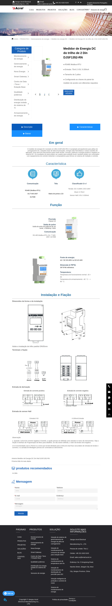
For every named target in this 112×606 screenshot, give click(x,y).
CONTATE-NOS (83, 10)
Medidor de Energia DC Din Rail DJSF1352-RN (34, 458)
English (89, 3)
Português (103, 3)
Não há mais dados (24, 461)
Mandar (21, 513)
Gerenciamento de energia (40, 39)
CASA (31, 10)
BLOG (72, 10)
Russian (90, 4)
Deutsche (96, 3)
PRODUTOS (40, 10)
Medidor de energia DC (59, 39)
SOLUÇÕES (62, 10)
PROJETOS (52, 10)
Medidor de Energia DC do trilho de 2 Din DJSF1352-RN (88, 39)
